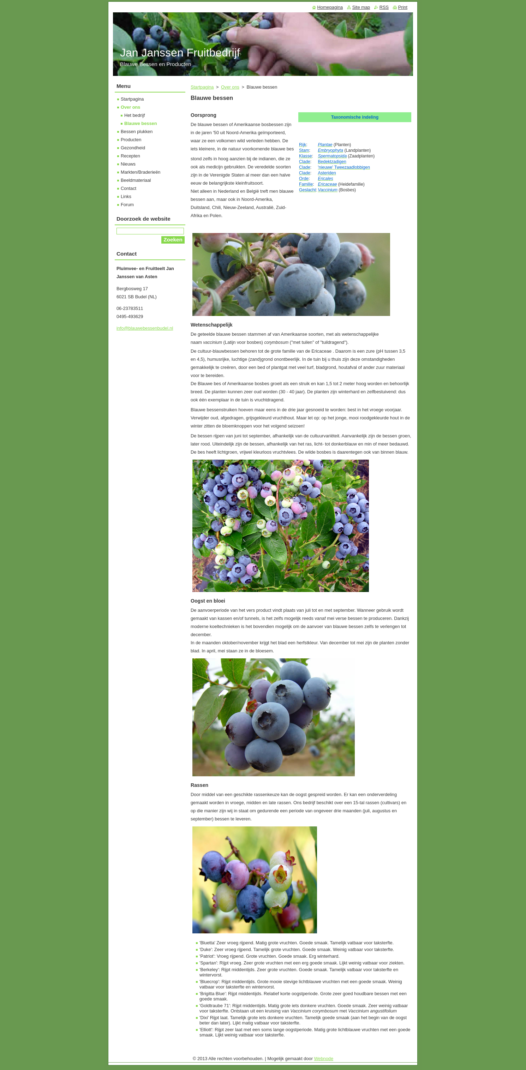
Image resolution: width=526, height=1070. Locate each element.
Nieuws (128, 164)
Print (402, 7)
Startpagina (202, 87)
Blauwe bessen (140, 123)
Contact (128, 188)
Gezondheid (133, 147)
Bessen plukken (137, 131)
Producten (131, 139)
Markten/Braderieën (140, 172)
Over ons (230, 87)
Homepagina (330, 7)
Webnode (324, 1058)
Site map (361, 7)
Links (126, 196)
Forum (127, 204)
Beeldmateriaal (136, 180)
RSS (384, 7)
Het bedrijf (134, 115)
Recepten (130, 156)
